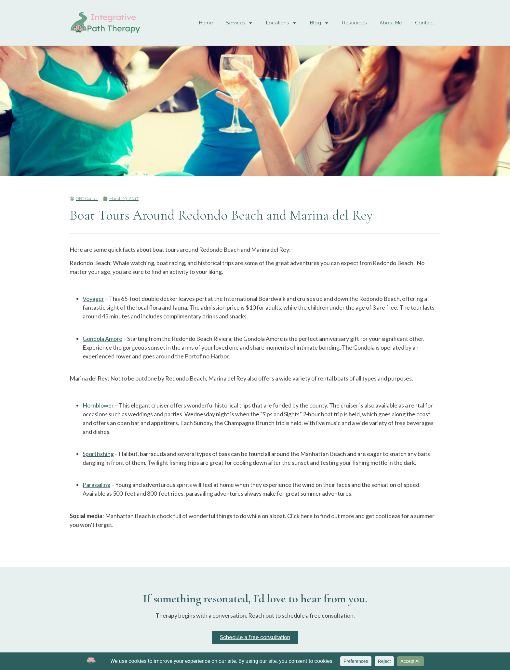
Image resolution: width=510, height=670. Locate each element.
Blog (319, 23)
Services (239, 23)
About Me (391, 23)
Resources (354, 23)
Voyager (93, 298)
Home (206, 23)
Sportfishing (98, 453)
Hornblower (98, 405)
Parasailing (96, 484)
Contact (424, 23)
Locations (281, 23)
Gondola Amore (102, 338)
